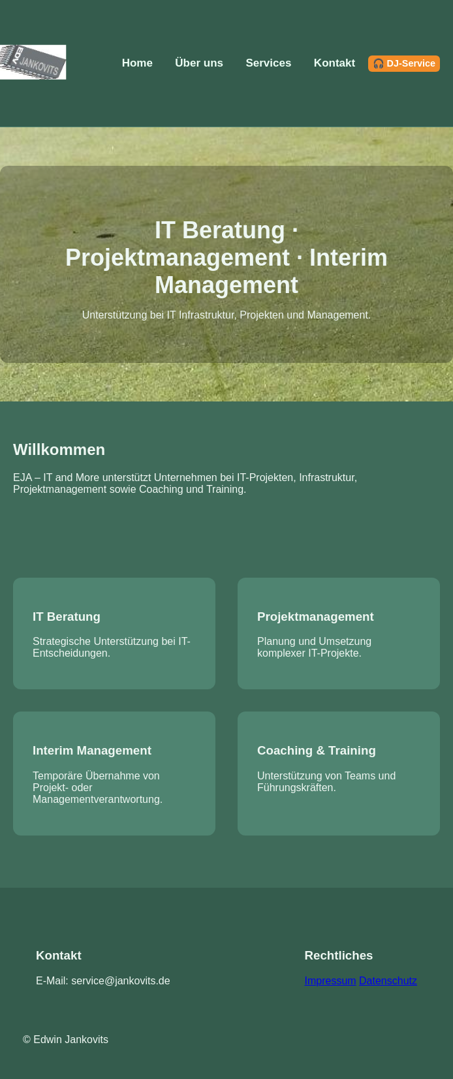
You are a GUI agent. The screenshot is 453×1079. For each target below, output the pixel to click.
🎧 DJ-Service (404, 63)
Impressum (330, 980)
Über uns (199, 63)
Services (268, 63)
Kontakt (334, 63)
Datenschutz (388, 980)
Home (137, 63)
